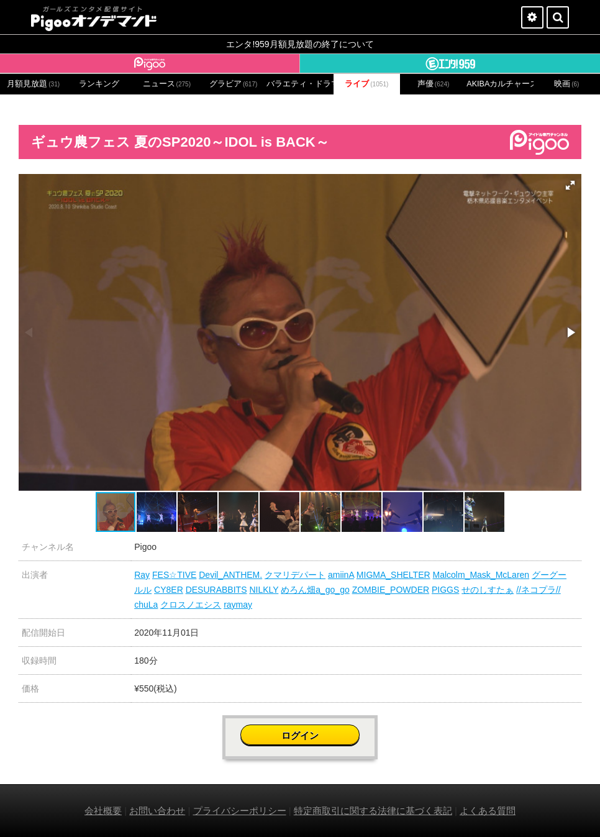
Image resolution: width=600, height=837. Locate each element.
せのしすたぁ (487, 590)
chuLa (146, 605)
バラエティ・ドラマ (299, 84)
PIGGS (445, 590)
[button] (570, 185)
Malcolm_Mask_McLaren (481, 575)
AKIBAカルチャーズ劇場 (499, 84)
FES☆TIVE (174, 575)
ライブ (366, 84)
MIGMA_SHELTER (393, 575)
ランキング (99, 84)
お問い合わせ (157, 810)
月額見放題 (33, 84)
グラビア (233, 84)
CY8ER (168, 590)
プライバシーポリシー (239, 810)
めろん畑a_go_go (315, 590)
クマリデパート (295, 575)
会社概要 (103, 810)
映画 (566, 84)
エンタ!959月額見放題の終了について (299, 44)
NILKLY (263, 590)
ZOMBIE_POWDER (390, 590)
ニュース (167, 84)
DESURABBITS (216, 590)
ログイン (300, 735)
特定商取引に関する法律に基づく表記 (373, 810)
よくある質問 (488, 810)
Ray (142, 575)
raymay (238, 605)
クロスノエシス (190, 605)
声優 (433, 84)
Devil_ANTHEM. (230, 575)
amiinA (341, 575)
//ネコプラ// (538, 590)
